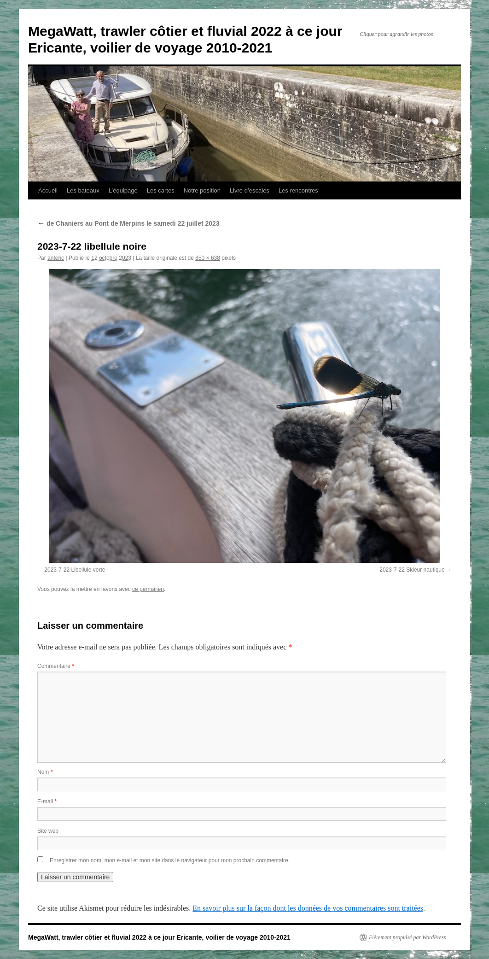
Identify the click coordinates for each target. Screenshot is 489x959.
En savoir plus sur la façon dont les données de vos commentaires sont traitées (307, 908)
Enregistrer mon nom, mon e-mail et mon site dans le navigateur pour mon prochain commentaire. (170, 860)
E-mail (47, 801)
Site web (47, 831)
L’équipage (123, 190)
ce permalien (148, 589)
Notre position (202, 190)
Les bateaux (83, 190)
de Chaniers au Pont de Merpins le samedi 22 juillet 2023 (128, 223)
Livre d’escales (249, 190)
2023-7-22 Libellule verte (74, 570)
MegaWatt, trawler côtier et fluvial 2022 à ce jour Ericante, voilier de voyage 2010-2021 (159, 937)
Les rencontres (298, 190)
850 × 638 (207, 258)
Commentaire (55, 666)
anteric (55, 258)
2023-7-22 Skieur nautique (411, 570)
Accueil (48, 190)
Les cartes (161, 190)
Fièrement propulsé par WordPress (407, 937)
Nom (44, 772)
